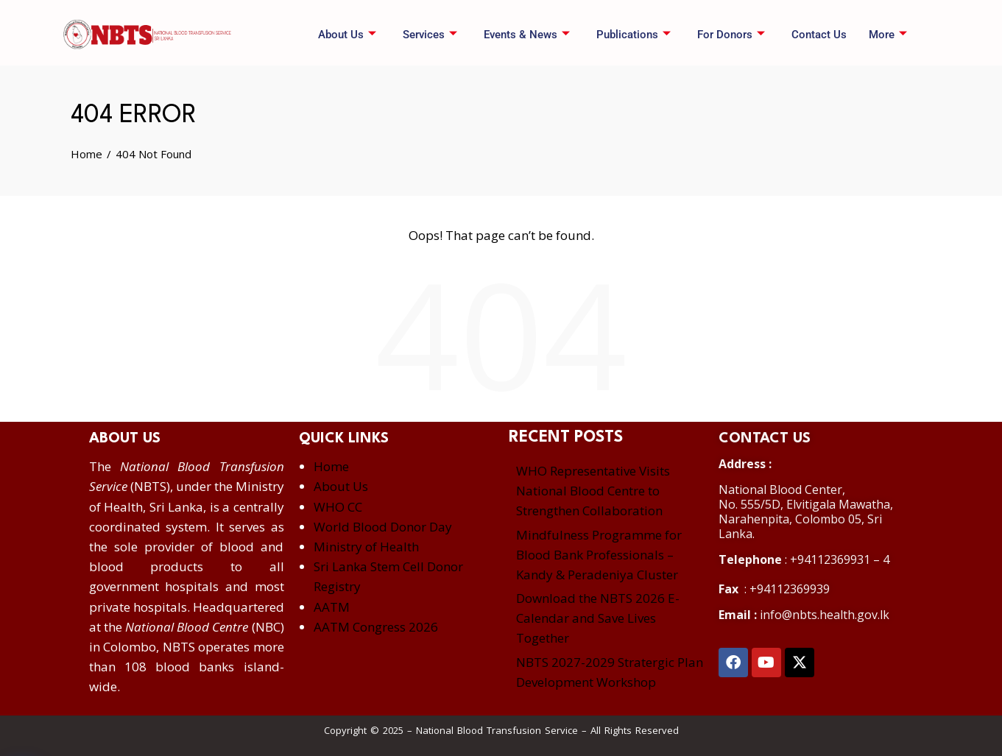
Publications (633, 34)
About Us (347, 34)
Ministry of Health (366, 546)
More (888, 34)
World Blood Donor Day (383, 526)
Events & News (527, 34)
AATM (332, 606)
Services (430, 34)
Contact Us (819, 34)
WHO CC (338, 506)
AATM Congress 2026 (376, 626)
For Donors (731, 34)
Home (331, 466)
